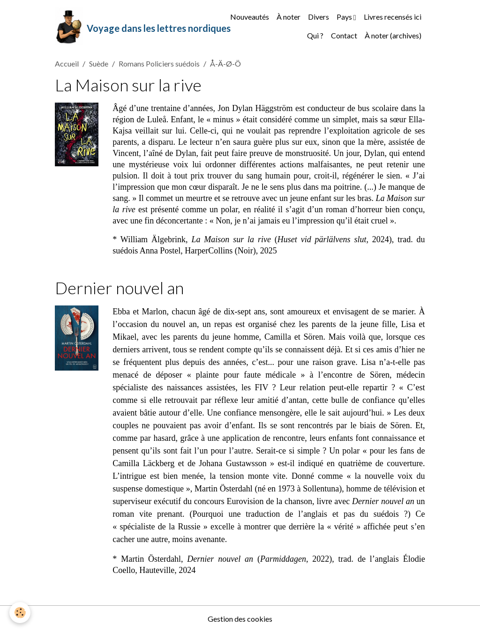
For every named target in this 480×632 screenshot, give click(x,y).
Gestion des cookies (240, 618)
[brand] (128, 26)
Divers (318, 16)
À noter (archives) (393, 35)
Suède (98, 63)
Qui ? (315, 35)
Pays (345, 16)
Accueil (67, 63)
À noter (288, 16)
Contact (344, 35)
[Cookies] (19, 612)
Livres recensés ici (392, 16)
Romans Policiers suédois (159, 63)
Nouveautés (249, 16)
